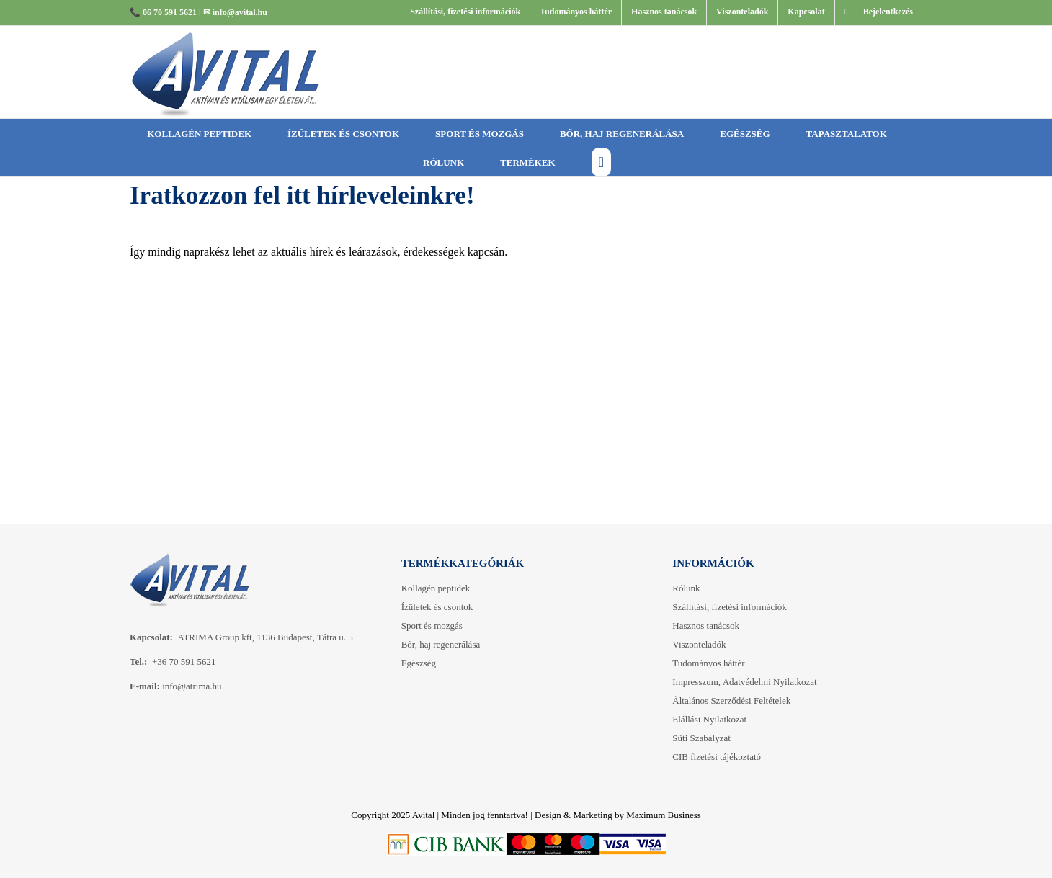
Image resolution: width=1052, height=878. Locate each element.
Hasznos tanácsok (705, 625)
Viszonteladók (699, 644)
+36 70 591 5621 (184, 661)
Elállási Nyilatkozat (709, 719)
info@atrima (186, 686)
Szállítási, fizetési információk (729, 606)
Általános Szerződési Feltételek (731, 700)
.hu (215, 686)
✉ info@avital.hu (235, 12)
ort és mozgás (432, 625)
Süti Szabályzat (701, 738)
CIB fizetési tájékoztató (716, 756)
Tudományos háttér (708, 663)
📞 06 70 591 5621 (163, 12)
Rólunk (686, 588)
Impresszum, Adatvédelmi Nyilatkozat (744, 681)
